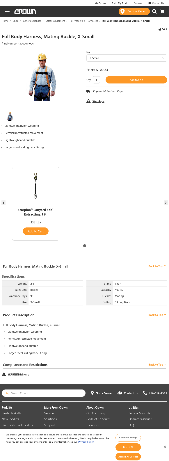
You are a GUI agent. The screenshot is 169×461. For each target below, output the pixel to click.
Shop (16, 20)
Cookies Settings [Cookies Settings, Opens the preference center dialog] (128, 441)
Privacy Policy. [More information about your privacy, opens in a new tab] (86, 445)
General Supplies (32, 20)
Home (5, 20)
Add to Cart (136, 80)
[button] (84, 245)
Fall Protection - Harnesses (84, 20)
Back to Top (157, 266)
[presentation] (3, 202)
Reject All (128, 450)
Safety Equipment (55, 20)
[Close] (165, 451)
